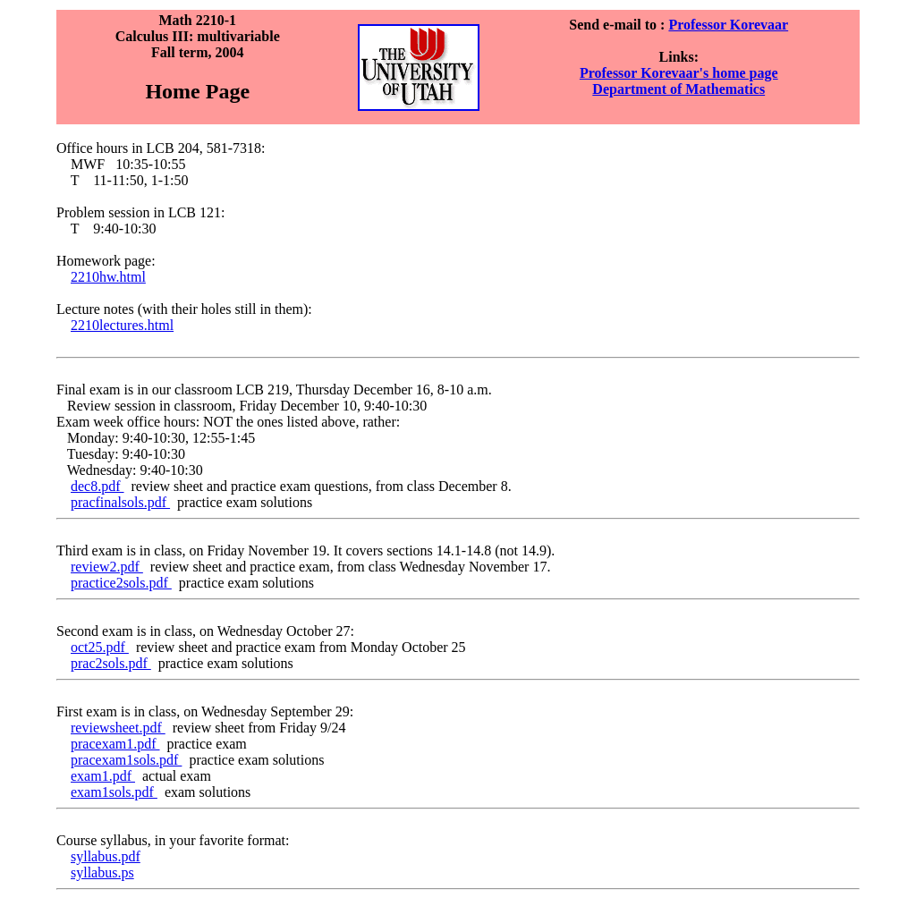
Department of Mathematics (678, 89)
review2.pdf (107, 566)
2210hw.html (108, 276)
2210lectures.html (122, 325)
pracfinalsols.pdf (120, 502)
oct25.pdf (100, 647)
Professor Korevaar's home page (679, 72)
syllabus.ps (102, 872)
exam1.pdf (103, 775)
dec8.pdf (97, 486)
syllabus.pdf (105, 856)
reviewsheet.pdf (118, 727)
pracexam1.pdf (115, 743)
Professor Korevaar (728, 24)
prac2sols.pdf (111, 663)
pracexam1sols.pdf (126, 759)
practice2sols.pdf (121, 582)
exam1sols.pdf (114, 792)
